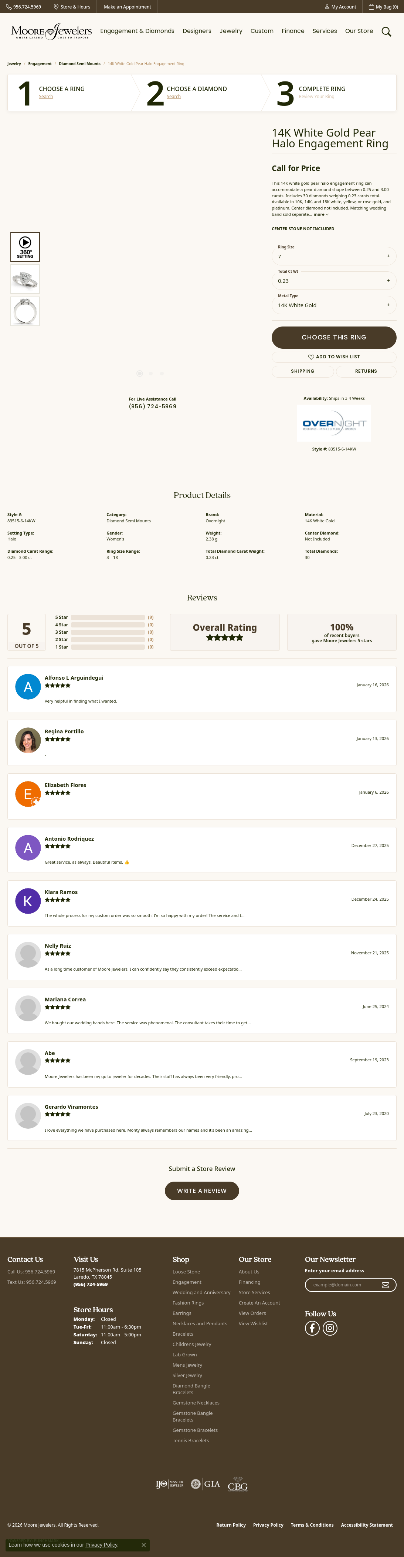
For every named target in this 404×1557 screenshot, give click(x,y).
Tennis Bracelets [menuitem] (191, 1440)
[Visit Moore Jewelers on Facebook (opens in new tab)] (312, 1328)
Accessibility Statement (367, 1525)
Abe (50, 1053)
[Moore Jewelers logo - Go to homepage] (51, 31)
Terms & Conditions (312, 1525)
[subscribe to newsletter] (386, 1285)
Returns (366, 371)
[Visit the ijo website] (169, 1484)
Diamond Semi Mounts (80, 63)
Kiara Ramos (61, 891)
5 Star (61, 617)
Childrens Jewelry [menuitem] (192, 1344)
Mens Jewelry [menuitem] (187, 1365)
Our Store (359, 31)
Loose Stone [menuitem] (186, 1271)
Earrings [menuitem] (182, 1313)
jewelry (14, 63)
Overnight (215, 520)
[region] (151, 279)
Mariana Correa (65, 999)
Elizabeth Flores (65, 784)
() (150, 617)
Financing (250, 1282)
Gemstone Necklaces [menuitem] (196, 1402)
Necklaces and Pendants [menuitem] (200, 1323)
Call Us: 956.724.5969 (31, 1271)
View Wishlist (253, 1323)
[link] (23, 6)
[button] (340, 6)
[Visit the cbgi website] (238, 1484)
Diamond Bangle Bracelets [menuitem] (191, 1389)
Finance (293, 31)
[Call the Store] (91, 1284)
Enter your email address (334, 1270)
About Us (249, 1271)
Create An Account (259, 1302)
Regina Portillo (64, 731)
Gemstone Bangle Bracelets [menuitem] (193, 1416)
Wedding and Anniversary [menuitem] (202, 1292)
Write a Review (202, 1191)
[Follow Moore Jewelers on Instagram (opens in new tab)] (330, 1328)
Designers (197, 31)
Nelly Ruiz (58, 945)
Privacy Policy (268, 1525)
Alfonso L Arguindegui (74, 677)
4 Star (61, 625)
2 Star (61, 639)
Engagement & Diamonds (137, 31)
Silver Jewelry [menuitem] (187, 1375)
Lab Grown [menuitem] (185, 1354)
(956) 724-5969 (153, 407)
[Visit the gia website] (205, 1484)
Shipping (303, 371)
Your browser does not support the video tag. (150, 196)
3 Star (61, 632)
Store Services (254, 1292)
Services (325, 31)
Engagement (40, 63)
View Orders (252, 1313)
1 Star (61, 647)
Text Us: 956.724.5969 (31, 1282)
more (321, 214)
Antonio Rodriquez (69, 838)
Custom (262, 31)
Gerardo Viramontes (71, 1106)
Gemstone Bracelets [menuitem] (195, 1430)
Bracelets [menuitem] (183, 1333)
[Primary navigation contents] (236, 31)
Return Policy (231, 1525)
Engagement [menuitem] (187, 1282)
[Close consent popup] (144, 1545)
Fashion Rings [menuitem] (188, 1302)
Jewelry (231, 31)
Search (46, 96)
